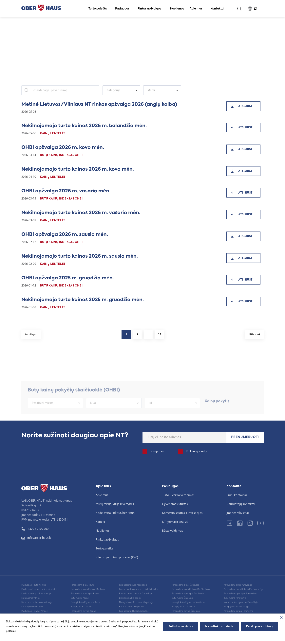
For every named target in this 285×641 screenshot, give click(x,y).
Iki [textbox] (150, 411)
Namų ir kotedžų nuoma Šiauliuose (188, 602)
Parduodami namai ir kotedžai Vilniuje (39, 589)
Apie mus (198, 8)
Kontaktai (219, 8)
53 (159, 334)
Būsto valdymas (172, 530)
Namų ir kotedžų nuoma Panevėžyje (241, 602)
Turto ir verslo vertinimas (178, 495)
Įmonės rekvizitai (237, 513)
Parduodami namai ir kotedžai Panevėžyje (243, 589)
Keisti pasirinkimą (259, 626)
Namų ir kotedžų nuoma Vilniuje (36, 602)
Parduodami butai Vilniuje (33, 585)
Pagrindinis (27, 23)
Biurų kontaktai (236, 495)
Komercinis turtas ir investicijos (182, 513)
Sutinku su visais (181, 626)
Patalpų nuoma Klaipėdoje (131, 607)
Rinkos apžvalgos (151, 8)
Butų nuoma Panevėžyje (235, 598)
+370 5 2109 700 (34, 529)
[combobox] (121, 90)
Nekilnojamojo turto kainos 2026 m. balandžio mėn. (84, 125)
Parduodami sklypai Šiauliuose (186, 611)
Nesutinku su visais (219, 626)
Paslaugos (124, 8)
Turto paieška (99, 8)
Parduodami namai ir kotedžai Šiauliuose (191, 589)
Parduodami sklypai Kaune (83, 611)
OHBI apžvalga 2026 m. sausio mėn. (64, 234)
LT (254, 9)
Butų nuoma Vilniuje (31, 598)
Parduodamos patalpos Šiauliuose (188, 594)
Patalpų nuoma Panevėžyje (236, 607)
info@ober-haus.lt (36, 538)
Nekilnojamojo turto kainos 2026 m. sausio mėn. (79, 256)
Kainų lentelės (53, 133)
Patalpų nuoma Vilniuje (32, 607)
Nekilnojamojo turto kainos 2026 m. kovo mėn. (77, 169)
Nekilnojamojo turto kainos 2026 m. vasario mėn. (80, 212)
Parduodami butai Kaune (82, 585)
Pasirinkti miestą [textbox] (42, 411)
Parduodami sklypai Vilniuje (34, 611)
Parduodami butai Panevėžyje (238, 585)
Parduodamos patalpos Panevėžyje (240, 594)
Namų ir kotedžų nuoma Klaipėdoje (136, 602)
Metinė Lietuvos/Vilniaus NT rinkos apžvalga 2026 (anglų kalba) (99, 104)
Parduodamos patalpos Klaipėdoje (135, 594)
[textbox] (119, 90)
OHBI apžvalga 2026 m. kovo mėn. (62, 147)
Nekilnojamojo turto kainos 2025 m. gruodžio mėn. (82, 299)
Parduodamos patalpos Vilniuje (36, 594)
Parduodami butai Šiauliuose (185, 585)
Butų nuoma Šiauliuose (182, 598)
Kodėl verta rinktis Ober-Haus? (116, 513)
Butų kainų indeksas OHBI (61, 155)
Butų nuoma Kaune (80, 598)
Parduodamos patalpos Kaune (85, 594)
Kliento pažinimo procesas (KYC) (117, 557)
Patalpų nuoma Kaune (81, 607)
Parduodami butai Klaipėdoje (133, 585)
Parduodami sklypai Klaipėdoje (134, 611)
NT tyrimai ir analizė (175, 522)
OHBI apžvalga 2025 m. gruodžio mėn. (67, 278)
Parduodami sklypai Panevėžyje (238, 611)
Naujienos (177, 8)
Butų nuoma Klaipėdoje (130, 598)
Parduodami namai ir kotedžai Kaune (88, 589)
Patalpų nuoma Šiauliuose (184, 607)
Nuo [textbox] (93, 411)
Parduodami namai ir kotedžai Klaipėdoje (139, 589)
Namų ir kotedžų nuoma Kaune (85, 602)
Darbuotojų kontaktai (240, 504)
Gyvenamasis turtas (175, 504)
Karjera (100, 522)
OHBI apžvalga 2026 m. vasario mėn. (65, 191)
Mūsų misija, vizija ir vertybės (115, 504)
